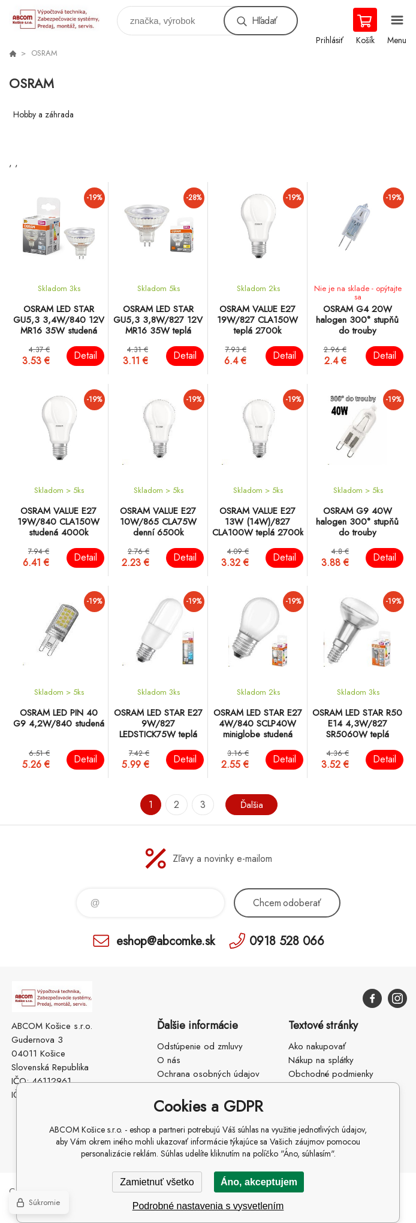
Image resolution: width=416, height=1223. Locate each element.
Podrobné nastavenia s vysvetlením (208, 1206)
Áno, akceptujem (259, 1182)
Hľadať (264, 21)
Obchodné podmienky (330, 1073)
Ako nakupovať (317, 1046)
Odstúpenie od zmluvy (200, 1046)
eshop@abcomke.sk (165, 941)
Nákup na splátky (321, 1060)
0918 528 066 (286, 941)
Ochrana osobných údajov (208, 1073)
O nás (168, 1060)
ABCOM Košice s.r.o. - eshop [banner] (62, 17)
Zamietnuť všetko (157, 1182)
